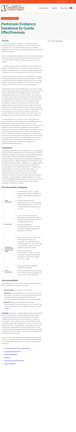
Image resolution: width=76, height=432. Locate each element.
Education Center (44, 8)
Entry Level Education (11, 354)
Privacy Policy (64, 8)
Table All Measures (10, 363)
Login (71, 1)
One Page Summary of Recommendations (17, 348)
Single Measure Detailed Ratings (14, 360)
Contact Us (54, 8)
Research (7, 357)
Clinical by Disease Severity (12, 351)
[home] (12, 8)
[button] (71, 8)
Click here (5, 313)
